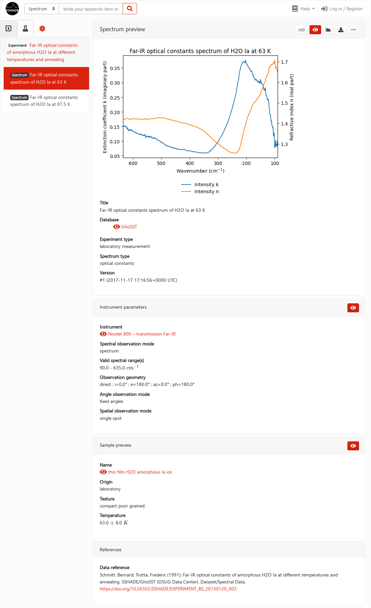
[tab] (8, 28)
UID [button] (302, 30)
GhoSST (125, 226)
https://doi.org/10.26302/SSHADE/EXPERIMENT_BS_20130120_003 (168, 588)
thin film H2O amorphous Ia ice (136, 472)
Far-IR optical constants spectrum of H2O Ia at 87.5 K (44, 100)
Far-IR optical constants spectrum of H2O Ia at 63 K (44, 78)
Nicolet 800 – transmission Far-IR (138, 334)
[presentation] (132, 367)
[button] (303, 8)
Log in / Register (341, 8)
